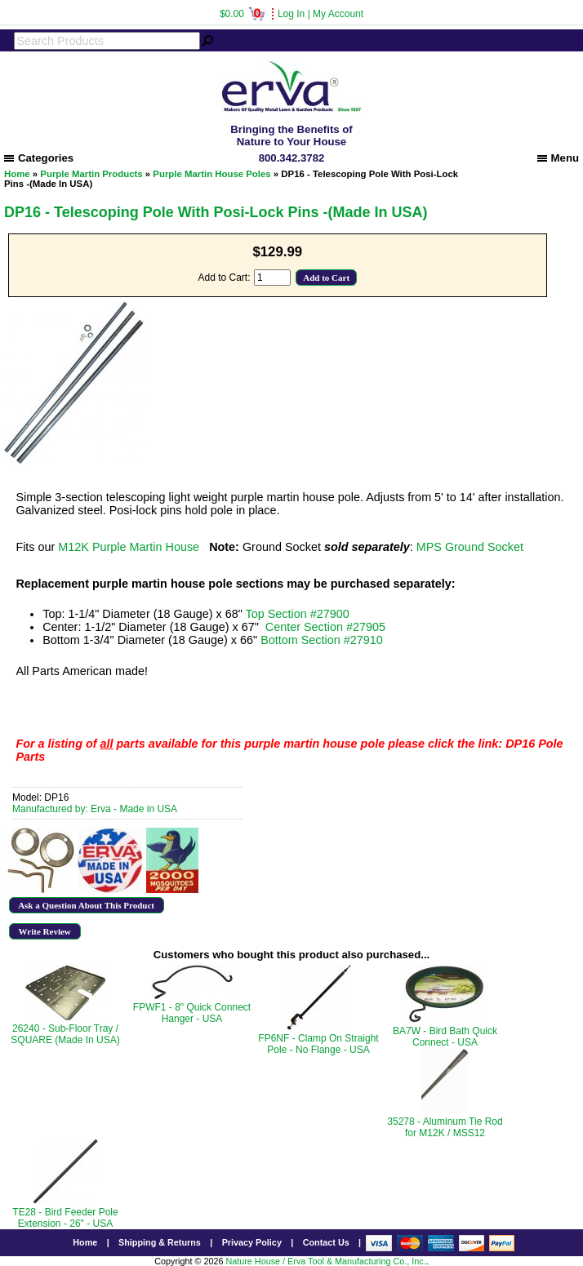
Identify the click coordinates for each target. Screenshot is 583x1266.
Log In (291, 14)
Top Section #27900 (297, 613)
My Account (338, 14)
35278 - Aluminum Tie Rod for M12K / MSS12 (444, 1127)
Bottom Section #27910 (321, 639)
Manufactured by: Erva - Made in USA (94, 809)
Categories (38, 158)
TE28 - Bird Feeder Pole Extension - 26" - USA (65, 1217)
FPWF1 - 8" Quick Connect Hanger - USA (192, 1013)
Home (17, 174)
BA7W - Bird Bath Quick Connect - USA (445, 1036)
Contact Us (326, 1242)
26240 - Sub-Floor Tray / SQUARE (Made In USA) (65, 1034)
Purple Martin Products (91, 174)
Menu (558, 158)
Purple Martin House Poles (211, 174)
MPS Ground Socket (469, 546)
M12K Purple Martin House (128, 546)
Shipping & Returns (159, 1242)
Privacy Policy (252, 1242)
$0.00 (242, 14)
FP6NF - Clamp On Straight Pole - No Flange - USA (318, 1044)
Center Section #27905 (325, 626)
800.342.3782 (292, 158)
